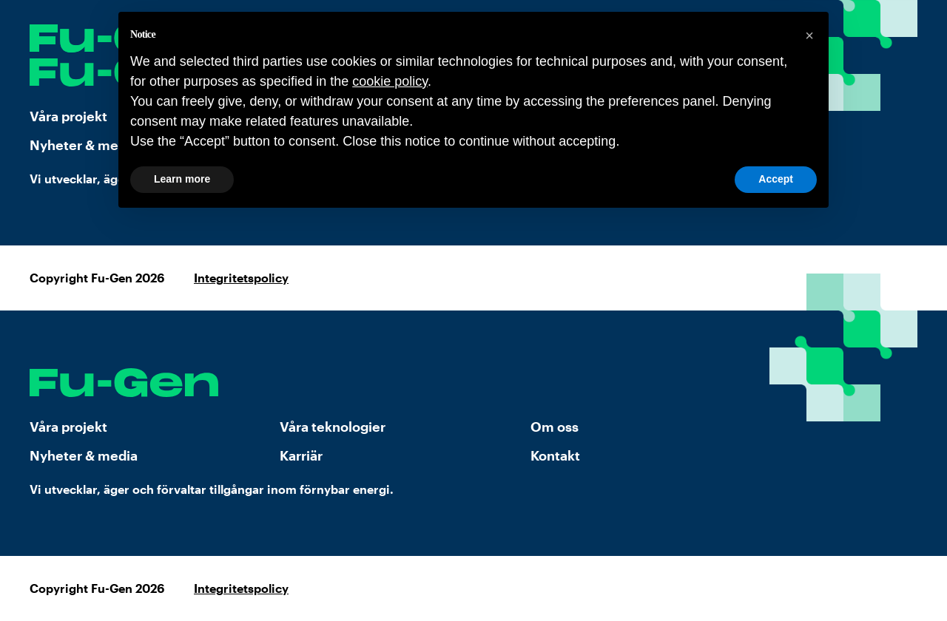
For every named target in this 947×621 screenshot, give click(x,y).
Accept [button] (775, 179)
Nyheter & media (84, 455)
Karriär (301, 455)
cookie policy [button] (390, 81)
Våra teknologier (332, 426)
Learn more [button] (182, 179)
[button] (809, 35)
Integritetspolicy (241, 278)
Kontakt (555, 455)
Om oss (554, 426)
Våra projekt (68, 426)
